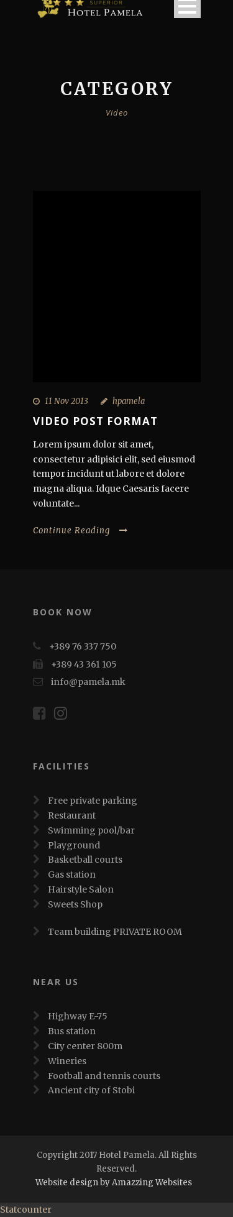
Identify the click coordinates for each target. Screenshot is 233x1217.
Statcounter (26, 1209)
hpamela (128, 401)
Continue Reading (80, 530)
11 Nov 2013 (66, 401)
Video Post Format (95, 421)
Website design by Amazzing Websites (113, 1182)
